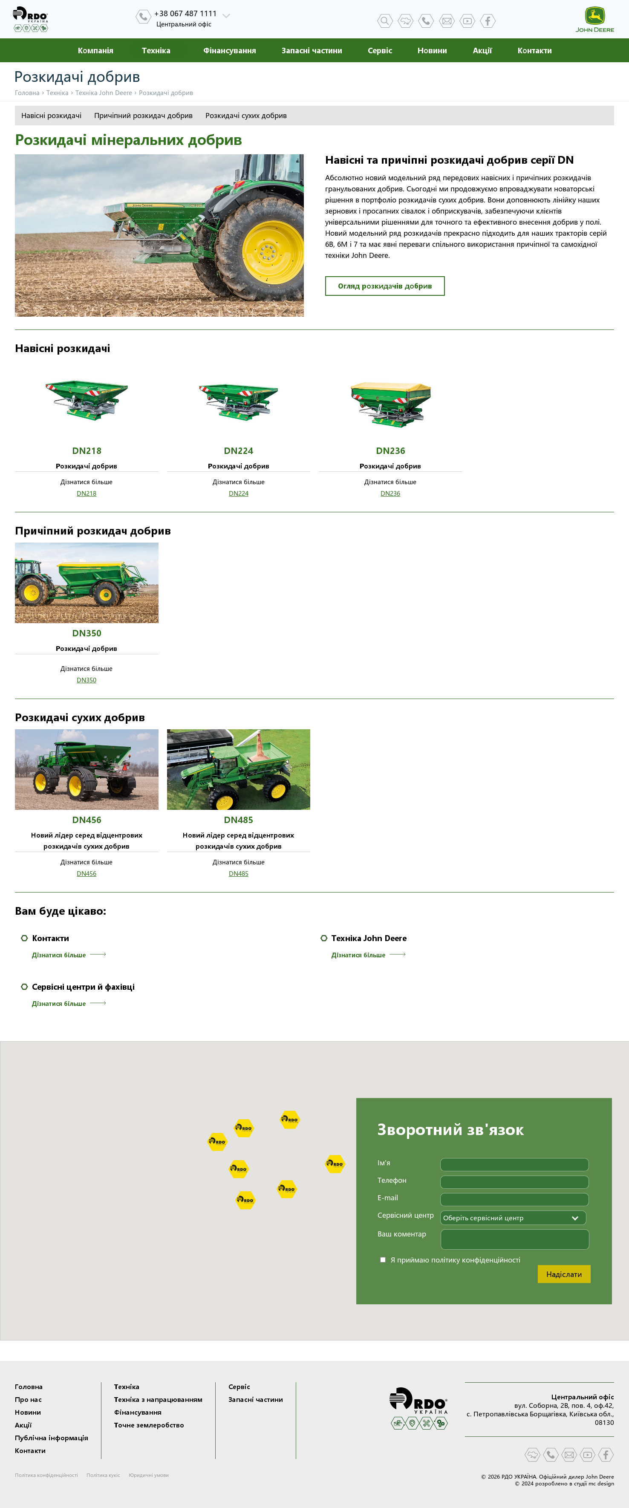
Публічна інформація (51, 1437)
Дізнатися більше (59, 955)
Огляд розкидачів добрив (385, 285)
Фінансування (229, 50)
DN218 (86, 493)
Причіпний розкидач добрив (143, 115)
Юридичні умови (149, 1475)
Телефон (392, 1180)
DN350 (86, 680)
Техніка (156, 50)
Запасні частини (312, 50)
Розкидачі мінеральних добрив (128, 139)
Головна (27, 93)
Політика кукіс (103, 1475)
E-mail (388, 1197)
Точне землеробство (149, 1425)
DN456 (86, 874)
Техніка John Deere (369, 938)
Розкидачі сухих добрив (246, 115)
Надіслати (564, 1274)
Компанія (95, 50)
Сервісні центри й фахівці (83, 987)
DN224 (238, 493)
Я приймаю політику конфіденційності (455, 1259)
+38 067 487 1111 (185, 13)
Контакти (534, 50)
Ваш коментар (402, 1233)
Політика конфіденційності (46, 1475)
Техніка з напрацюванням (158, 1399)
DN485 (238, 874)
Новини (432, 50)
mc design (601, 1483)
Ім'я (384, 1162)
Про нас (28, 1399)
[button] (289, 1119)
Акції (482, 50)
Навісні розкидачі (51, 115)
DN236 (390, 493)
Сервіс (380, 50)
